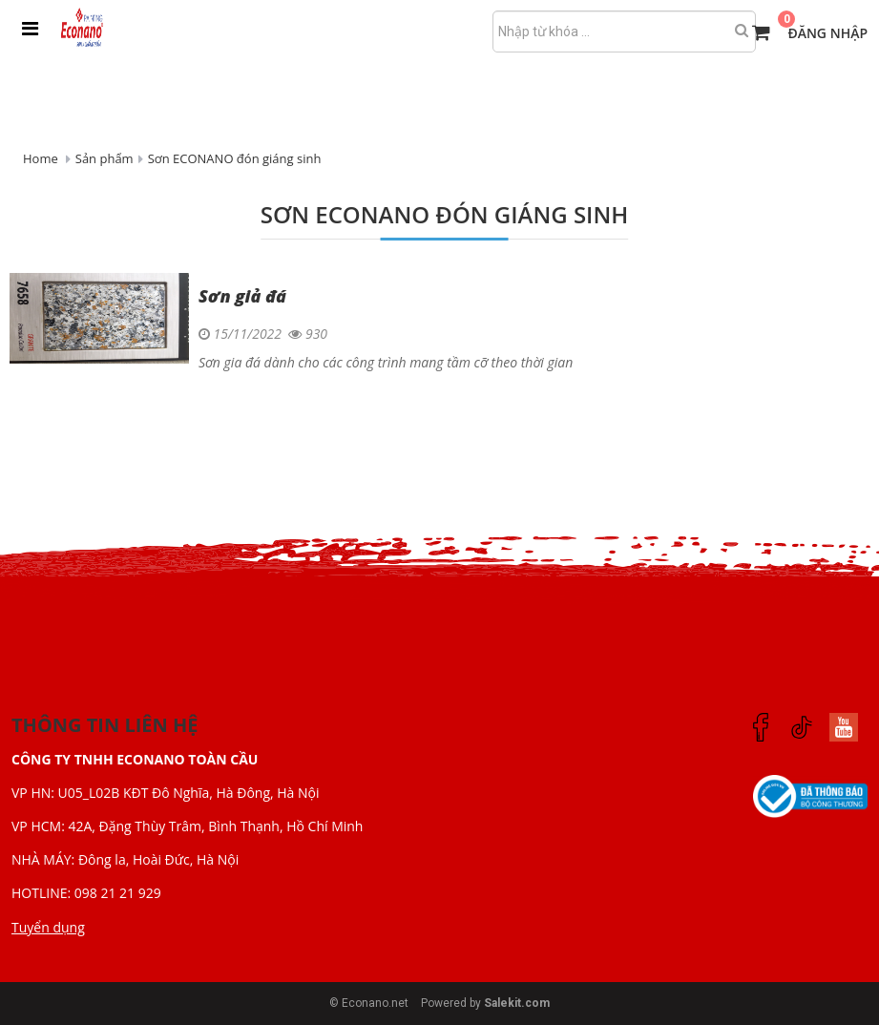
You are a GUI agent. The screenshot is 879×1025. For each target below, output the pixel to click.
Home (40, 158)
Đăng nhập (827, 33)
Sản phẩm (104, 158)
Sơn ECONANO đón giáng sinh (235, 158)
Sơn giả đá (242, 295)
